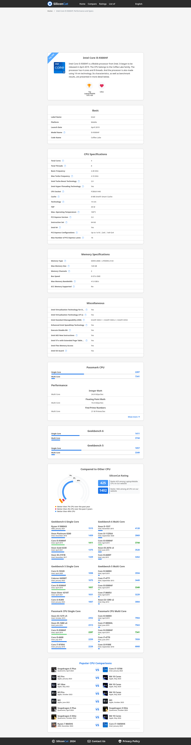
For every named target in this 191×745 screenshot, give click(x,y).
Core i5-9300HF (58, 540)
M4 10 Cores (115, 676)
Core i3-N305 (57, 599)
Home (82, 4)
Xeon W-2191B (58, 555)
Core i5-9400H (105, 571)
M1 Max (61, 684)
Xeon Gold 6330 (59, 547)
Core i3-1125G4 (105, 533)
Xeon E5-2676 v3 (106, 547)
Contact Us (98, 741)
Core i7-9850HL (105, 623)
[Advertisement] (95, 31)
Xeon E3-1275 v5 (59, 616)
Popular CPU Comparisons (95, 663)
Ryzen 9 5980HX (59, 526)
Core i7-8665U (105, 592)
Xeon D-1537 (104, 526)
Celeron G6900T (59, 578)
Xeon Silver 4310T (60, 592)
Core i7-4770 (104, 637)
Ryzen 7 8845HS (65, 723)
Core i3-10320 (58, 571)
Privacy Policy (131, 741)
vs (97, 670)
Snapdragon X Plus (67, 668)
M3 (110, 700)
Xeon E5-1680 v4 (59, 623)
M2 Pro (61, 676)
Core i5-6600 (57, 637)
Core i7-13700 (115, 668)
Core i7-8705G (58, 644)
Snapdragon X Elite (118, 708)
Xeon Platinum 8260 (61, 533)
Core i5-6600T (104, 555)
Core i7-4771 (104, 578)
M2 (59, 700)
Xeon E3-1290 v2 (106, 599)
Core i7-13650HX (117, 723)
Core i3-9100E (104, 644)
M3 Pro (61, 692)
